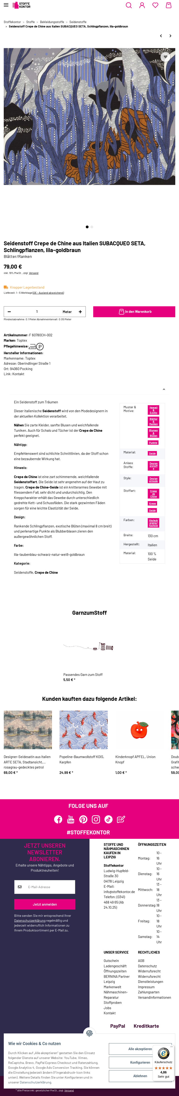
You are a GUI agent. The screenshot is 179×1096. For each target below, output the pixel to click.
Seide (152, 453)
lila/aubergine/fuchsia (153, 523)
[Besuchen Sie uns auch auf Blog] (121, 819)
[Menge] (36, 312)
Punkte (153, 442)
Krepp (152, 503)
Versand (33, 272)
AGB (141, 960)
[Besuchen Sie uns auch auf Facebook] (58, 819)
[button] (128, 5)
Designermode (153, 479)
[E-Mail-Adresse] (50, 887)
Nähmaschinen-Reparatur (116, 994)
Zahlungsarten (148, 992)
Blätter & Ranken (153, 421)
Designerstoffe (154, 466)
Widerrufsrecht (149, 971)
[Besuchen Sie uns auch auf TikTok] (108, 819)
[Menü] (171, 1048)
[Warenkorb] (168, 5)
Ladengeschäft (115, 966)
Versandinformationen (154, 997)
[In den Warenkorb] (134, 311)
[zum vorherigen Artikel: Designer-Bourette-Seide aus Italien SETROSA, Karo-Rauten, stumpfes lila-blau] (161, 36)
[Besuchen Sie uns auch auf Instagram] (96, 819)
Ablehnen (137, 1076)
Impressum (146, 987)
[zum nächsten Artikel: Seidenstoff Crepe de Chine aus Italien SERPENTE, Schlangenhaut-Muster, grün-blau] (170, 36)
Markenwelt (112, 987)
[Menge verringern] (9, 312)
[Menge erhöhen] (80, 312)
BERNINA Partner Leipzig (117, 979)
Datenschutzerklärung (29, 920)
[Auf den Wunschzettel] (165, 57)
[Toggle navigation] (6, 3)
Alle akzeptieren (137, 1049)
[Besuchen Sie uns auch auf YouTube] (71, 819)
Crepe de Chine (153, 493)
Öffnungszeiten (115, 971)
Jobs (107, 1008)
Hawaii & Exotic (154, 410)
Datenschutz (147, 966)
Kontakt (18, 374)
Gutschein (111, 960)
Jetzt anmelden (45, 904)
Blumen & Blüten (153, 433)
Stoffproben (113, 1002)
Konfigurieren (137, 1062)
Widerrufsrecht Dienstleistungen (150, 979)
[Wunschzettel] (155, 5)
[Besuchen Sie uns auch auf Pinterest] (83, 819)
